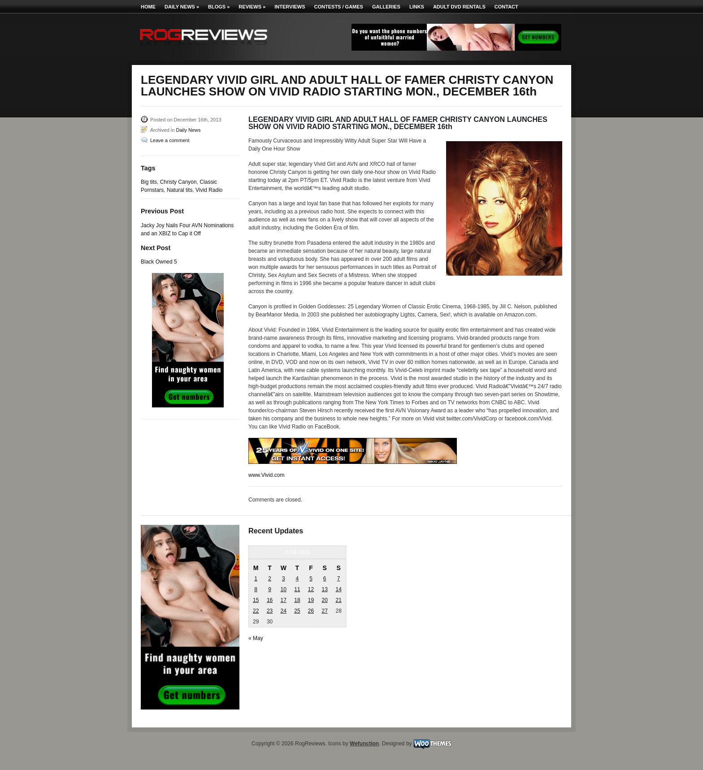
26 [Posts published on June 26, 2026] (311, 611)
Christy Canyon (178, 182)
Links (416, 6)
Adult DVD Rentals (459, 6)
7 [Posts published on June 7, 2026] (338, 578)
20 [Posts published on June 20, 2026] (324, 600)
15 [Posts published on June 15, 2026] (256, 600)
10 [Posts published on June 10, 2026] (283, 589)
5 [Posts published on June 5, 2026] (310, 578)
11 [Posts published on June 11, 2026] (297, 589)
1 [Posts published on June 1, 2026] (255, 578)
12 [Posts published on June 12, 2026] (311, 589)
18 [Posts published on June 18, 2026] (297, 600)
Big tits (149, 182)
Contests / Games (338, 6)
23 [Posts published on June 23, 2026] (270, 611)
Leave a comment (169, 140)
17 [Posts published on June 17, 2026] (283, 600)
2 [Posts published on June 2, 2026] (269, 578)
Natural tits (179, 190)
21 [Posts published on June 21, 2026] (338, 600)
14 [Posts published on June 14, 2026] (338, 589)
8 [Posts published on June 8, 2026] (255, 589)
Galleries (386, 6)
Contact (506, 6)
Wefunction (364, 743)
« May (255, 638)
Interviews (289, 6)
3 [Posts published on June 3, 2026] (283, 578)
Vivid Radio (208, 190)
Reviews (252, 6)
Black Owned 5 (159, 262)
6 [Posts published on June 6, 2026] (324, 578)
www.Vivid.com (266, 475)
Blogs (219, 6)
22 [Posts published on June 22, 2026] (256, 611)
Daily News (182, 6)
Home (148, 6)
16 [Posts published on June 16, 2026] (270, 600)
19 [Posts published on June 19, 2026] (311, 600)
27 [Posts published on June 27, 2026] (324, 611)
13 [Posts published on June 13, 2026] (324, 589)
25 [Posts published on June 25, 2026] (297, 611)
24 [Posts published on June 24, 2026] (283, 611)
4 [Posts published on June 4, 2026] (297, 578)
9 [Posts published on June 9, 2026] (269, 589)
